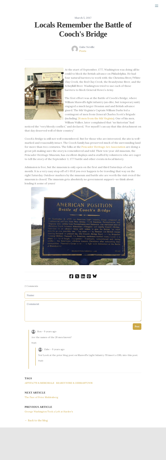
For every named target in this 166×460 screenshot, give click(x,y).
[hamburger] (156, 6)
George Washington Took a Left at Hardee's (49, 411)
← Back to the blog (36, 420)
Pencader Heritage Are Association (103, 146)
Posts (82, 51)
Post (137, 326)
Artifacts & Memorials (39, 382)
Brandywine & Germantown (74, 382)
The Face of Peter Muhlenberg (41, 397)
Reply (33, 343)
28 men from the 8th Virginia (95, 118)
